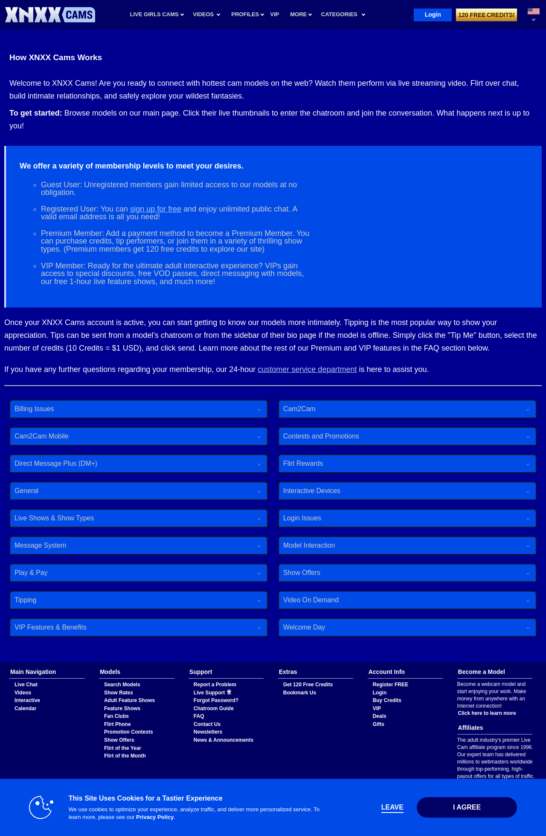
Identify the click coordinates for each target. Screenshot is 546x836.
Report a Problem (215, 685)
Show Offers (119, 740)
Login (433, 14)
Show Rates (118, 693)
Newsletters (208, 732)
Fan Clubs (116, 716)
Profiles (245, 14)
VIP (377, 708)
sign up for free (155, 209)
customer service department (307, 369)
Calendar (25, 708)
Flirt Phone (117, 724)
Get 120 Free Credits (308, 685)
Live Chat (26, 685)
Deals (379, 716)
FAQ (199, 716)
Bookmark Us (299, 693)
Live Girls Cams (154, 14)
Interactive (27, 700)
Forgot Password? (216, 700)
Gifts (378, 724)
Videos (203, 14)
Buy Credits (387, 700)
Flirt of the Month (125, 756)
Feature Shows (122, 708)
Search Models (122, 685)
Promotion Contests (128, 732)
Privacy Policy (155, 817)
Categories (339, 14)
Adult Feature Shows (129, 700)
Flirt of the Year (122, 748)
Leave (392, 807)
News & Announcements (223, 740)
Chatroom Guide (214, 708)
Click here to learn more (487, 713)
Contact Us (207, 724)
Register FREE (390, 685)
